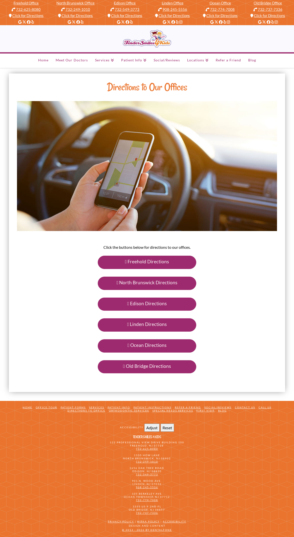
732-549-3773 (127, 9)
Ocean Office (220, 3)
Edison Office (125, 3)
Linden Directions (147, 324)
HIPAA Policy (148, 521)
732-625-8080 (28, 9)
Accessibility (174, 521)
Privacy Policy (121, 521)
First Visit (205, 410)
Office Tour (46, 407)
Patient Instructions (152, 407)
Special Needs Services (172, 410)
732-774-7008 (222, 9)
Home (27, 407)
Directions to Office (86, 410)
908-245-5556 (175, 9)
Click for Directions (28, 15)
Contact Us (245, 407)
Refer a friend (188, 407)
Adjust (152, 427)
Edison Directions (147, 303)
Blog (222, 410)
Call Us (265, 407)
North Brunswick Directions (147, 282)
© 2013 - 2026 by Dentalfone (147, 529)
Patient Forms (73, 407)
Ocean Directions (147, 345)
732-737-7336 (270, 9)
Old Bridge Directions (147, 366)
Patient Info (119, 407)
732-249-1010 (77, 9)
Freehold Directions (147, 261)
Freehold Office (26, 3)
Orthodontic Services (129, 410)
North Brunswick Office (75, 3)
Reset (167, 427)
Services (96, 407)
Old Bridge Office (268, 3)
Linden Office (172, 3)
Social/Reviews (217, 407)
